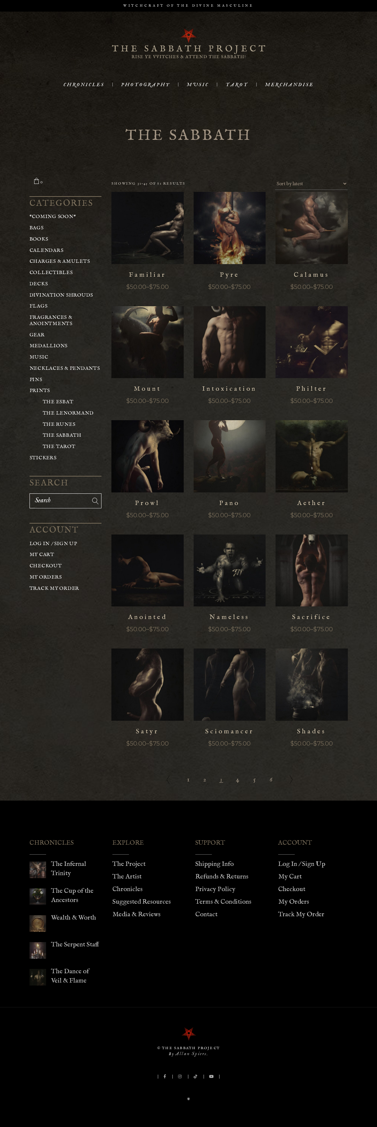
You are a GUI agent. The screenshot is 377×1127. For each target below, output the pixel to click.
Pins (36, 379)
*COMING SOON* (53, 216)
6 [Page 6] (271, 779)
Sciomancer (229, 731)
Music (39, 357)
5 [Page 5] (254, 779)
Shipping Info (214, 864)
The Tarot (59, 446)
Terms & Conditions (223, 902)
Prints (40, 390)
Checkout (46, 566)
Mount (147, 389)
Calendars (47, 250)
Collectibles (51, 272)
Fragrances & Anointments (51, 320)
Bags (37, 228)
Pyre (229, 275)
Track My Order (55, 588)
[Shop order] (311, 183)
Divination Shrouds (62, 295)
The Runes (59, 424)
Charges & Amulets (60, 261)
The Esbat (58, 402)
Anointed (147, 617)
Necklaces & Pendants (65, 368)
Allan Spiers (191, 1053)
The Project (129, 864)
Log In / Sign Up (53, 543)
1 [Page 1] (188, 779)
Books (39, 239)
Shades (311, 731)
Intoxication (229, 389)
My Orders (46, 577)
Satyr (147, 731)
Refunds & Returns (221, 877)
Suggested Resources (141, 902)
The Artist (127, 877)
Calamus (311, 275)
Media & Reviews (136, 914)
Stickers (43, 458)
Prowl (147, 503)
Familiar (147, 275)
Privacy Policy (215, 889)
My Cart (42, 554)
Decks (39, 284)
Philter (311, 389)
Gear (37, 335)
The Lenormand (68, 413)
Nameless (229, 617)
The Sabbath (62, 435)
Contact (206, 914)
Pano (229, 503)
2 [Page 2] (204, 779)
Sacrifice (311, 617)
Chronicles (127, 889)
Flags (39, 306)
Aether (311, 503)
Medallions (49, 346)
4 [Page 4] (237, 779)
